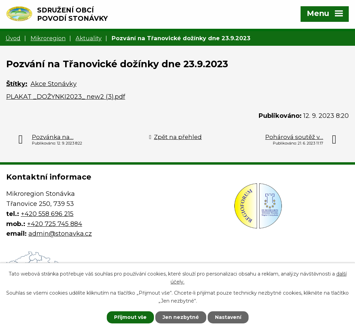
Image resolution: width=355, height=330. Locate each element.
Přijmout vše (130, 317)
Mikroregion (48, 38)
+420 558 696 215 (47, 214)
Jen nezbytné (181, 317)
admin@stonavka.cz (60, 233)
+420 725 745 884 (54, 224)
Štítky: (16, 84)
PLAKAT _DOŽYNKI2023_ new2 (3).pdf (65, 97)
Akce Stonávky (54, 84)
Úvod (13, 38)
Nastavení (228, 317)
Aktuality (89, 38)
